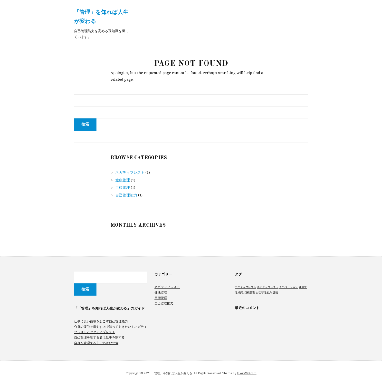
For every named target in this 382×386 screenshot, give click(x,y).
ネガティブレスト (129, 172)
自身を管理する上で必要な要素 (96, 343)
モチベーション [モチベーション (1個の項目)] (288, 287)
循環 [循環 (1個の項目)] (241, 292)
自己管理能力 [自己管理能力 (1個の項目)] (264, 292)
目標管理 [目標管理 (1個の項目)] (249, 292)
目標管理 (122, 187)
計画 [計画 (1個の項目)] (275, 292)
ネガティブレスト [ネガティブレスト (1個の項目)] (267, 287)
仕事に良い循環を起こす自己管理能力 (101, 321)
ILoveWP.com (247, 373)
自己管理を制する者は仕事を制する (99, 337)
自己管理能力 (126, 195)
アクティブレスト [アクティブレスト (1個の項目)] (245, 287)
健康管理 (122, 179)
